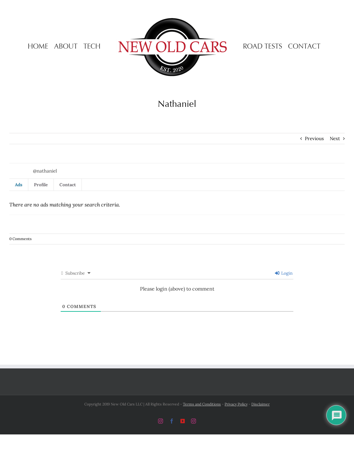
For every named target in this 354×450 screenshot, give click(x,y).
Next (335, 138)
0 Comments (20, 238)
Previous (314, 138)
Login (284, 273)
